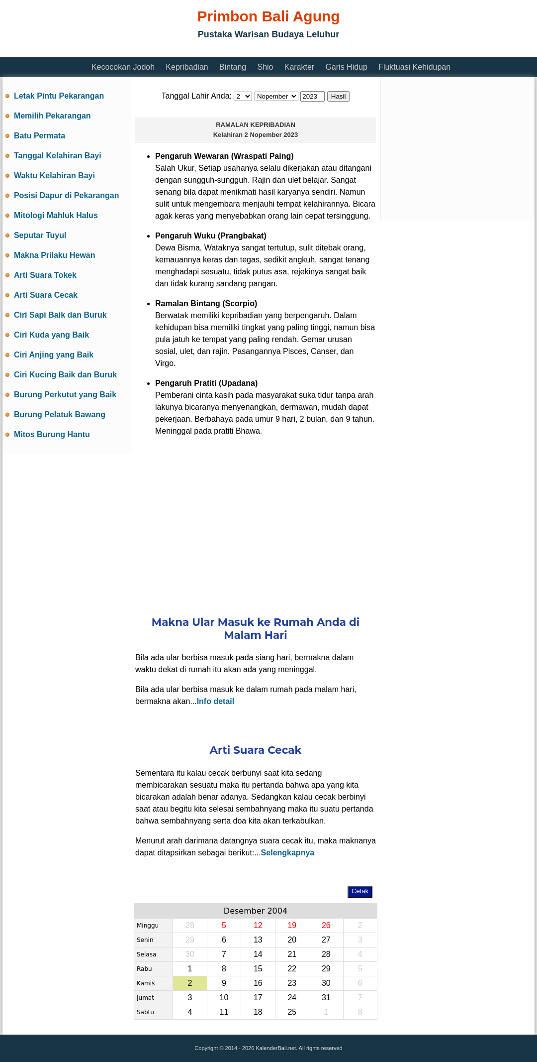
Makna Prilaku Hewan (54, 255)
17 (258, 997)
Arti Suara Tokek (45, 275)
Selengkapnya (288, 852)
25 (291, 1012)
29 (326, 968)
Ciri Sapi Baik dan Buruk (60, 315)
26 (326, 925)
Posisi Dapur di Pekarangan (66, 195)
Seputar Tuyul (40, 235)
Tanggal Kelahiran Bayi (57, 155)
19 (291, 925)
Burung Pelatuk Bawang (59, 414)
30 (326, 983)
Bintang (232, 67)
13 (258, 940)
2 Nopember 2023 (271, 134)
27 (326, 940)
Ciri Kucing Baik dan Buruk (65, 374)
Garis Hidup (346, 67)
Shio (265, 67)
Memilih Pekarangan (52, 116)
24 (291, 997)
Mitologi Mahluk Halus (56, 215)
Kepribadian (187, 67)
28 (326, 954)
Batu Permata (39, 135)
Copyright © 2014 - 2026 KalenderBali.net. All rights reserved (268, 1048)
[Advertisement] (183, 51)
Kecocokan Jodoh (123, 67)
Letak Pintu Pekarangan (59, 96)
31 (326, 997)
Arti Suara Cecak (46, 295)
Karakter (299, 67)
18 (258, 1012)
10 (223, 997)
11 (223, 1012)
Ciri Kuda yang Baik (51, 335)
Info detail (216, 701)
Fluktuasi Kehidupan (414, 67)
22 (291, 968)
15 (258, 968)
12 (258, 925)
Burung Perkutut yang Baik (65, 394)
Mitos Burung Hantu (52, 434)
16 (258, 983)
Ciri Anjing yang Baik (53, 355)
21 (291, 954)
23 (291, 983)
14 (258, 954)
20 (291, 940)
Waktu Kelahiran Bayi (54, 175)
